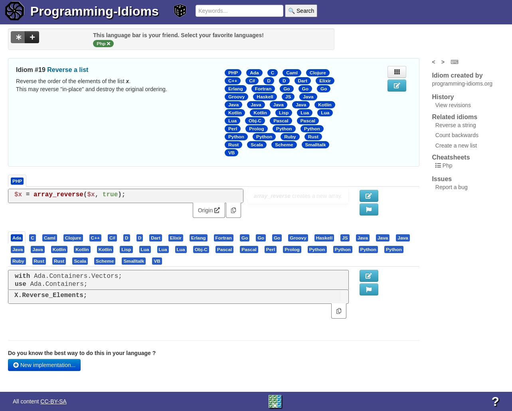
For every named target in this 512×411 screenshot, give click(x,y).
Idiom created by (457, 75)
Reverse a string (455, 125)
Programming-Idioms (94, 11)
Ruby (290, 137)
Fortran (263, 89)
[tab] (17, 237)
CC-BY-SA (53, 401)
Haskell (265, 97)
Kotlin (325, 105)
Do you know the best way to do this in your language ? (82, 353)
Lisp (284, 113)
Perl (232, 129)
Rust (313, 137)
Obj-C (255, 121)
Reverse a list (67, 69)
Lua (304, 113)
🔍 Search (301, 11)
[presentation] (17, 237)
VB (231, 153)
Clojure (318, 73)
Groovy (236, 97)
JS (288, 97)
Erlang (235, 89)
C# (252, 81)
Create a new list (456, 145)
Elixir (325, 81)
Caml (292, 73)
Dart (303, 81)
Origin (209, 210)
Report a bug (451, 187)
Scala (257, 145)
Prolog (256, 129)
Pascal (281, 121)
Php (448, 165)
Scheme (284, 145)
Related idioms (454, 117)
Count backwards (456, 135)
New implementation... (44, 365)
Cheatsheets (451, 157)
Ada (254, 73)
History (443, 97)
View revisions (453, 105)
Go (286, 89)
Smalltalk (315, 145)
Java (308, 97)
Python (284, 129)
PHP (233, 73)
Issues (442, 179)
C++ (232, 81)
